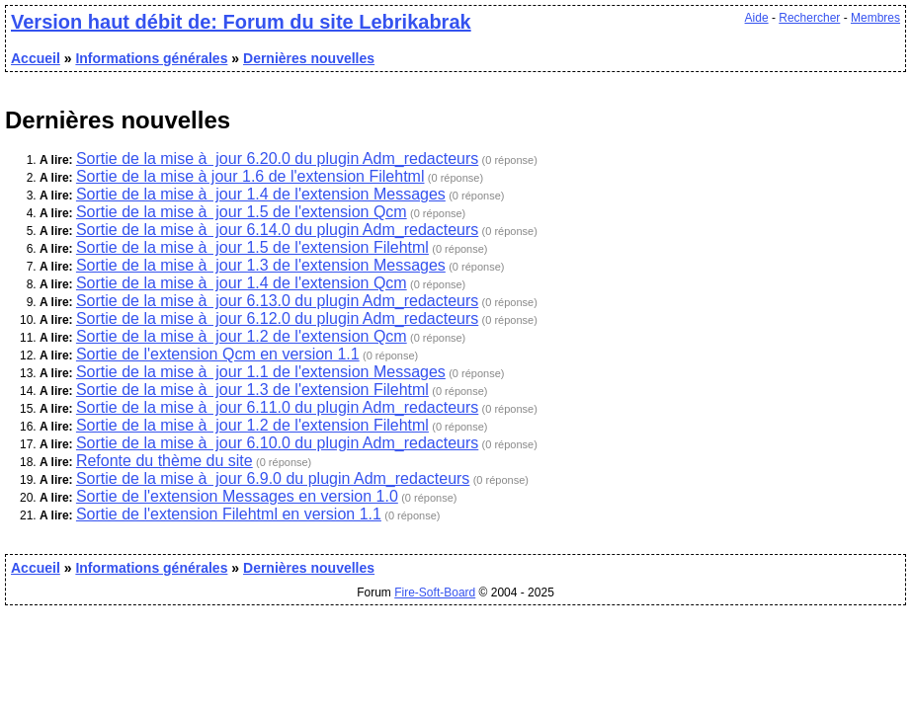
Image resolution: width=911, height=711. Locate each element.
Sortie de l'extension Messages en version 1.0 (237, 496)
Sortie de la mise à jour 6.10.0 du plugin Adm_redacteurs (277, 442)
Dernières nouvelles (308, 58)
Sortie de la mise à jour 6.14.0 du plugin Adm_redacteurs (277, 229)
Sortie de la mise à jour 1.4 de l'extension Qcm (241, 283)
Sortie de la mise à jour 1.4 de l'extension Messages (261, 194)
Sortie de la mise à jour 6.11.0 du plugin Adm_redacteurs (277, 407)
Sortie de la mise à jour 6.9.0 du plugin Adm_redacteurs (272, 478)
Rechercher (809, 18)
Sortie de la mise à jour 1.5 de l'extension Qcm (241, 211)
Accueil (35, 58)
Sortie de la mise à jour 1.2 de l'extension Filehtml (252, 425)
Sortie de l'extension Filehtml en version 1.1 (228, 514)
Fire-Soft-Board (434, 592)
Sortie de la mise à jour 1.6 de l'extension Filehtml (250, 176)
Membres (875, 18)
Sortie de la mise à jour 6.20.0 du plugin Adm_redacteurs (277, 158)
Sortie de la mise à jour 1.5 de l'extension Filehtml (252, 247)
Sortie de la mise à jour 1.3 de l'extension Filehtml (252, 389)
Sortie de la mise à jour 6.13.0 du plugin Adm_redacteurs (277, 300)
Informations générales (151, 58)
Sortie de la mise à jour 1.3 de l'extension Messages (261, 265)
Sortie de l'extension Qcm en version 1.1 (218, 354)
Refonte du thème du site (164, 460)
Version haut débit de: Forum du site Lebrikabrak (241, 22)
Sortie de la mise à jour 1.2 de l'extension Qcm (241, 336)
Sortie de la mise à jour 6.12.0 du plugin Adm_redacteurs (277, 318)
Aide (757, 18)
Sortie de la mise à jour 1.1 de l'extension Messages (261, 371)
